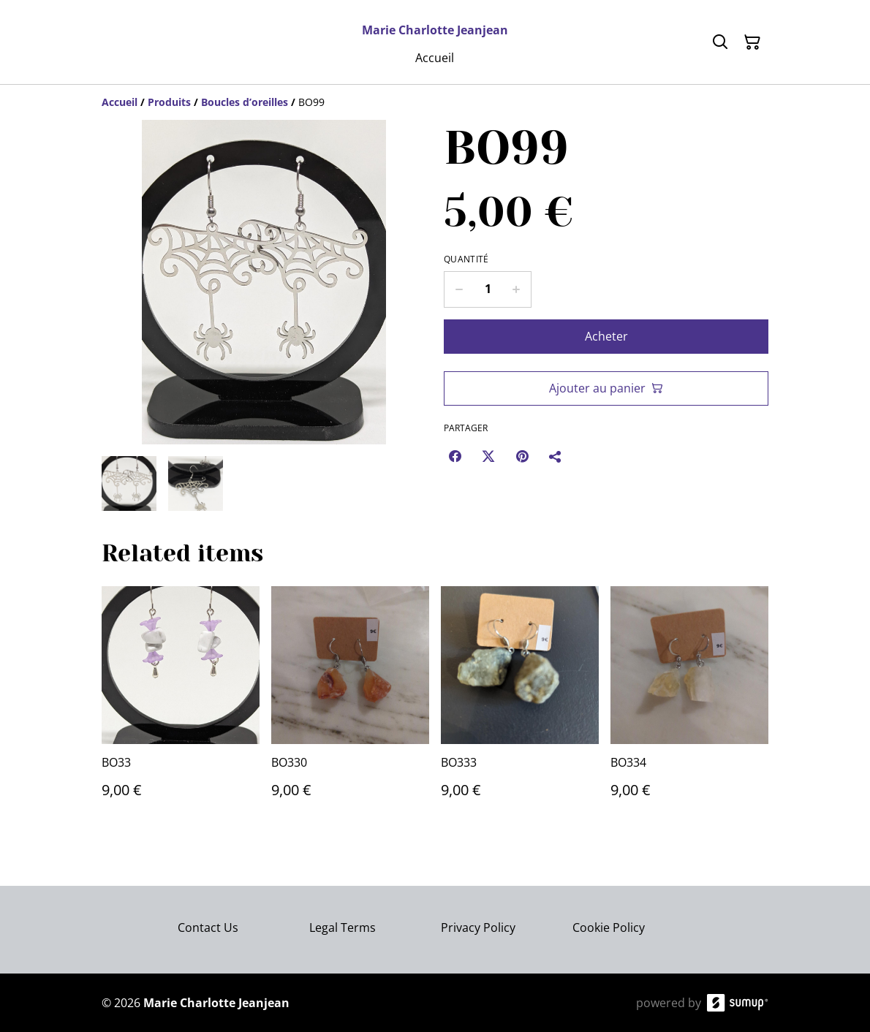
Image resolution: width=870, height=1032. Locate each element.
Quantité (466, 259)
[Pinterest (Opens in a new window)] (522, 456)
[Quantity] (488, 289)
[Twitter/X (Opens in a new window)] (488, 456)
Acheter (606, 336)
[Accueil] (119, 102)
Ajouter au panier (606, 388)
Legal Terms (342, 927)
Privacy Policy (478, 927)
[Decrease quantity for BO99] (459, 289)
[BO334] (689, 706)
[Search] (720, 42)
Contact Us (208, 927)
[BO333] (520, 706)
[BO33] (181, 706)
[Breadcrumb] (435, 102)
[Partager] (556, 456)
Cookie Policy (608, 927)
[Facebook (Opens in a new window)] (455, 456)
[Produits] (169, 102)
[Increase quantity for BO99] (517, 289)
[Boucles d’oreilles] (244, 102)
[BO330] (350, 706)
